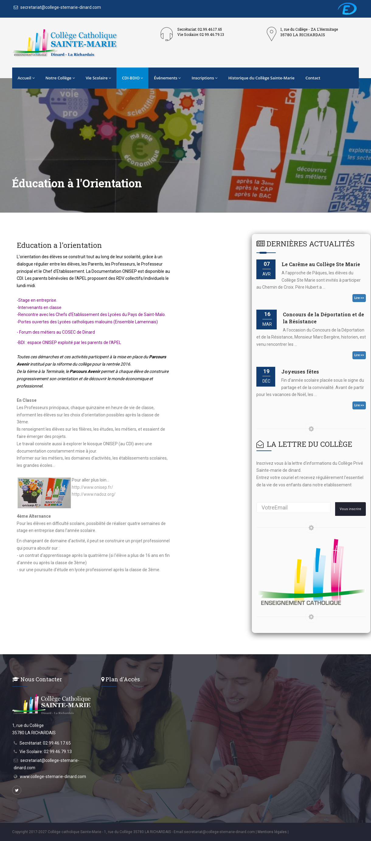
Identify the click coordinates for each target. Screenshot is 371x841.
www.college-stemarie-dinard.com (53, 776)
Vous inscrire (350, 509)
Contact (312, 78)
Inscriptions (204, 78)
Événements (167, 78)
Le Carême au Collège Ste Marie (321, 264)
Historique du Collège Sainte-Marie (261, 78)
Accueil (26, 78)
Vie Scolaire (98, 78)
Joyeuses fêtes (300, 371)
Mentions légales (272, 832)
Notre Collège (60, 78)
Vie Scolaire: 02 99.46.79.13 (45, 751)
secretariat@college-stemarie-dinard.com (57, 7)
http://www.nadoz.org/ (94, 494)
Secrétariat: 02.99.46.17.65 (45, 743)
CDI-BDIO (132, 78)
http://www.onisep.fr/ (92, 487)
